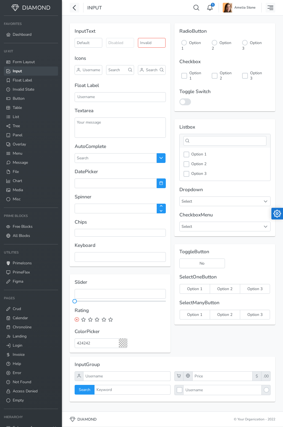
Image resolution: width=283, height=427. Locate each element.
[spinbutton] (120, 208)
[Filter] (225, 141)
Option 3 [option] (195, 174)
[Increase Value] (161, 206)
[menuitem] (31, 29)
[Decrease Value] (161, 210)
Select (187, 226)
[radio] (195, 289)
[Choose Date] (161, 183)
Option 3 (256, 75)
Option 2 (226, 75)
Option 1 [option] (195, 154)
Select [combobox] (187, 201)
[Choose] (161, 158)
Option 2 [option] (195, 164)
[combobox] (96, 158)
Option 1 (195, 75)
